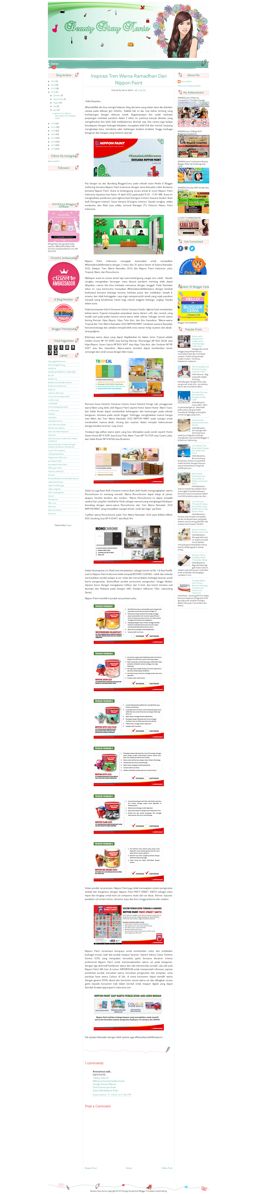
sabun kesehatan (55, 482)
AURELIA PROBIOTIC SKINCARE (62, 372)
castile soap (53, 400)
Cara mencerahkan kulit (58, 396)
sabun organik (54, 489)
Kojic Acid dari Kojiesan (58, 431)
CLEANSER (53, 403)
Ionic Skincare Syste (57, 424)
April (55, 110)
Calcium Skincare (56, 393)
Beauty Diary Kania (98, 1191)
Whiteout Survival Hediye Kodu (109, 1081)
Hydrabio (52, 417)
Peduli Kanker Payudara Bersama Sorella (200, 422)
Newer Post (91, 1168)
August (56, 102)
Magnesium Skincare (57, 457)
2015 (53, 145)
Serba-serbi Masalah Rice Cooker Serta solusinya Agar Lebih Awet (198, 341)
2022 (53, 92)
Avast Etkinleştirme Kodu (105, 1090)
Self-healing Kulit (56, 492)
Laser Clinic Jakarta (56, 450)
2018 (53, 134)
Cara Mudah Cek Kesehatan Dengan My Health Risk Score (200, 449)
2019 (53, 130)
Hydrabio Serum (55, 421)
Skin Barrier (53, 499)
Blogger (68, 525)
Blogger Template (147, 1191)
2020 (53, 127)
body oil (51, 389)
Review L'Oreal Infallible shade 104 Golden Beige (199, 557)
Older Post (167, 1168)
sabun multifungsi (56, 485)
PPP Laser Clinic (55, 468)
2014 (53, 149)
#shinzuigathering (56, 365)
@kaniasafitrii (54, 161)
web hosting (161, 1191)
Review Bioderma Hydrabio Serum (63, 478)
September (58, 99)
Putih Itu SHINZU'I (56, 471)
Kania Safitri (186, 81)
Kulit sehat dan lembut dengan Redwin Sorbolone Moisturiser (62, 445)
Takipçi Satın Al (100, 1077)
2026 (53, 81)
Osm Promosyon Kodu (104, 1087)
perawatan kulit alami (57, 464)
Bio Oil (51, 375)
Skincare (52, 506)
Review (51, 475)
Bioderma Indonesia (57, 386)
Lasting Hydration (56, 454)
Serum (51, 496)
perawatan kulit (55, 461)
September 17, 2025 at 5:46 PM (112, 1094)
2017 (53, 138)
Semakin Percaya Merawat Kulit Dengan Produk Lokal (199, 396)
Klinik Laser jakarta (56, 428)
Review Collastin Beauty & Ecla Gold (200, 530)
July (55, 106)
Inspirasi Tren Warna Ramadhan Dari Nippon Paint (64, 115)
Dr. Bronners (53, 410)
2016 (53, 142)
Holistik (51, 414)
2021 (53, 123)
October (57, 95)
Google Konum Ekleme (104, 1084)
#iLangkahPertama (56, 361)
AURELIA (52, 368)
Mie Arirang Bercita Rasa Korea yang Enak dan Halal (200, 369)
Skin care (52, 503)
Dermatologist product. (58, 407)
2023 (53, 88)
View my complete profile (189, 86)
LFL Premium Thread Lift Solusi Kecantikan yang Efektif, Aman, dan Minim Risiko (200, 506)
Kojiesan (52, 435)
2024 (53, 85)
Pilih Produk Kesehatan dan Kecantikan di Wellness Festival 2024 (199, 479)
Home (54, 63)
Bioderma (52, 379)
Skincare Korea (54, 510)
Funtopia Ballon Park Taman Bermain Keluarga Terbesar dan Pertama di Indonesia (200, 586)
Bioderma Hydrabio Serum (60, 382)
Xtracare (52, 513)
